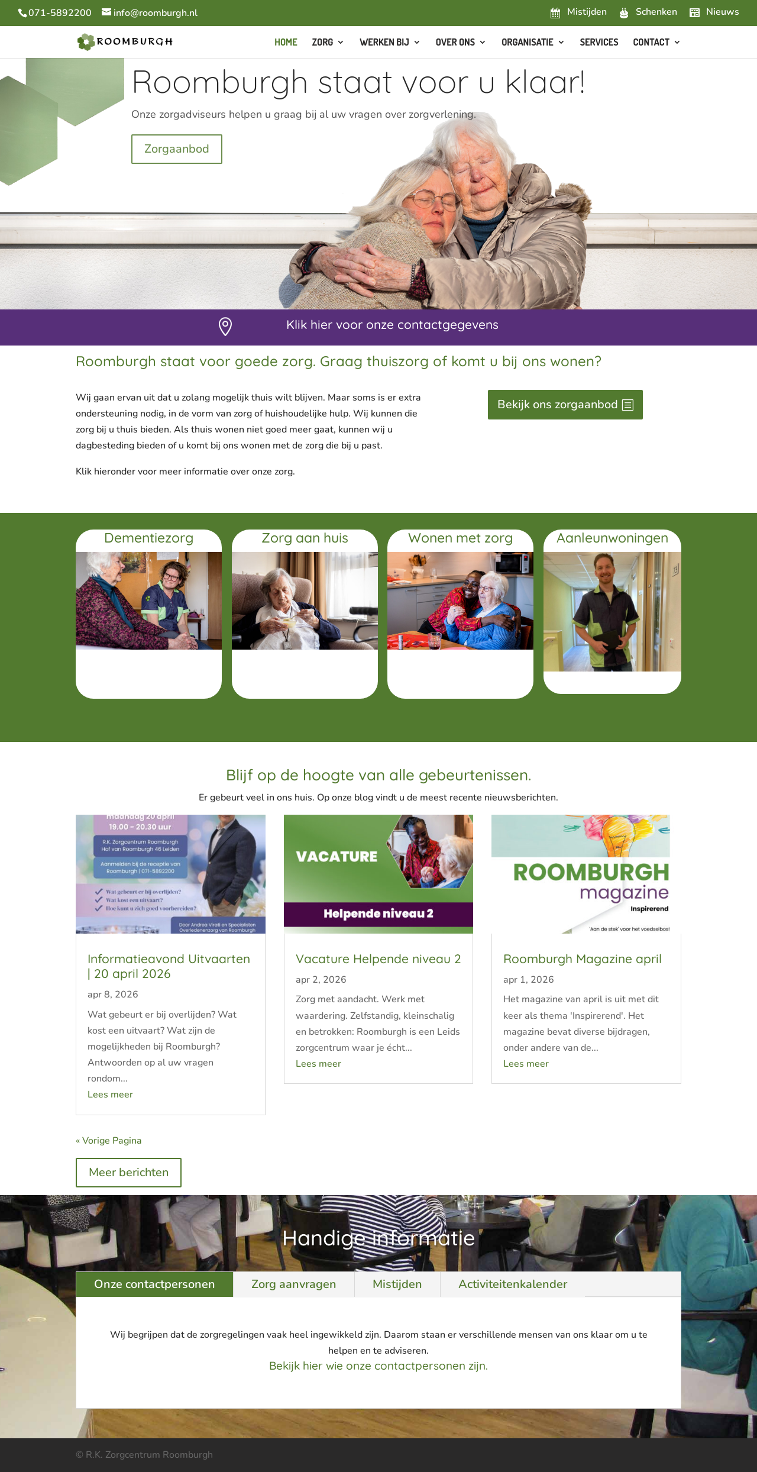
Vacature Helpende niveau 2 (378, 958)
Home (285, 43)
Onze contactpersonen (154, 1284)
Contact (651, 43)
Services (599, 43)
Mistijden (397, 1284)
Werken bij (384, 43)
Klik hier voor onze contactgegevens (392, 324)
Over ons (455, 43)
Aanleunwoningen (612, 537)
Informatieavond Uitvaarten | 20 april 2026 (169, 966)
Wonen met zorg (460, 537)
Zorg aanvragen (294, 1284)
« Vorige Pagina (109, 1140)
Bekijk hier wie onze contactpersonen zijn (377, 1365)
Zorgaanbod (176, 164)
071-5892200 (60, 13)
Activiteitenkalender (512, 1284)
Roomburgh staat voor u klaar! (358, 95)
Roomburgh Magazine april (582, 958)
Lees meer (110, 1094)
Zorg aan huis (304, 537)
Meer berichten (129, 1172)
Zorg (323, 43)
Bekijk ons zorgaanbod (557, 404)
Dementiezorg (148, 537)
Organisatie (528, 43)
